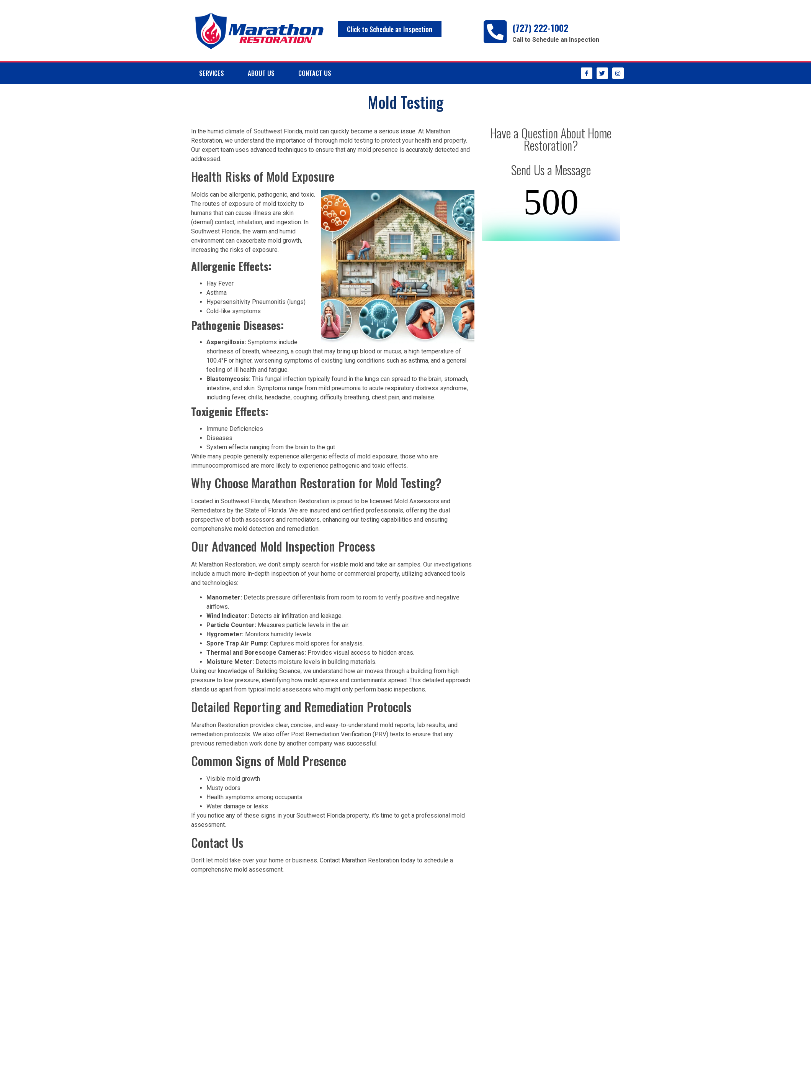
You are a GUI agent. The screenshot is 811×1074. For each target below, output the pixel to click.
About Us (261, 73)
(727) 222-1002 (540, 27)
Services (211, 73)
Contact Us (314, 73)
